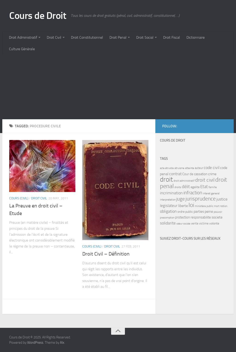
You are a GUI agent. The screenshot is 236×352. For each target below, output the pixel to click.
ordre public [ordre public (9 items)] (185, 212)
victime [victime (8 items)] (204, 223)
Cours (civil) (18, 198)
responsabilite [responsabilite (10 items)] (201, 217)
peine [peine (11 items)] (209, 211)
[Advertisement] (118, 87)
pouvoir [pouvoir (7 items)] (218, 211)
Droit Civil (54, 37)
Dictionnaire (195, 37)
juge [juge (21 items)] (180, 199)
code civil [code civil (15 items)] (211, 167)
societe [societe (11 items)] (217, 217)
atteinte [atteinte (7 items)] (189, 168)
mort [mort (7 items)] (216, 206)
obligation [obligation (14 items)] (168, 211)
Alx (62, 342)
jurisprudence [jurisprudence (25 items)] (201, 199)
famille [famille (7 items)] (213, 187)
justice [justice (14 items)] (221, 199)
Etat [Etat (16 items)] (204, 186)
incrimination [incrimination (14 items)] (171, 193)
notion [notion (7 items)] (223, 206)
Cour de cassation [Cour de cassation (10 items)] (194, 174)
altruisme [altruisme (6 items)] (179, 168)
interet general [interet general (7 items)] (211, 193)
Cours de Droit (37, 15)
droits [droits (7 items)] (177, 187)
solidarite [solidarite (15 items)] (168, 223)
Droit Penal (118, 37)
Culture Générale (22, 49)
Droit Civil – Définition (106, 254)
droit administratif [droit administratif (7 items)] (184, 180)
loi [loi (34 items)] (191, 205)
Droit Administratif (23, 37)
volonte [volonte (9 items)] (214, 223)
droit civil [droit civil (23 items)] (205, 180)
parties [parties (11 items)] (199, 211)
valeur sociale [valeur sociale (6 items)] (183, 223)
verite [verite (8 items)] (194, 223)
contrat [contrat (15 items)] (175, 173)
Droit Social (144, 37)
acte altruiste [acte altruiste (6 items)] (167, 168)
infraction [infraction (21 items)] (192, 192)
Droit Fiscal (171, 37)
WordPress (35, 342)
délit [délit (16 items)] (186, 186)
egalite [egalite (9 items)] (195, 187)
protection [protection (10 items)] (182, 217)
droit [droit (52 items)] (166, 179)
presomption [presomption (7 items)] (167, 217)
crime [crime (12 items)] (212, 174)
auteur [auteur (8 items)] (199, 168)
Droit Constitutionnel (87, 37)
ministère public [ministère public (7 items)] (204, 206)
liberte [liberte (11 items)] (183, 206)
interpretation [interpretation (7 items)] (168, 199)
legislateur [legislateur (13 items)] (168, 205)
